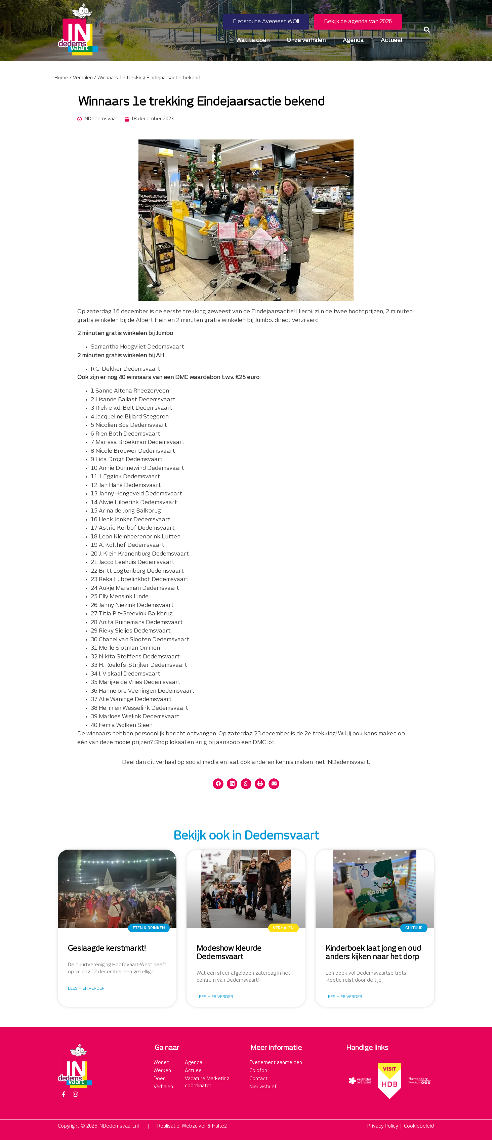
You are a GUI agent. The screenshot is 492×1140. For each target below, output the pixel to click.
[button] (427, 29)
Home (61, 78)
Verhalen (83, 78)
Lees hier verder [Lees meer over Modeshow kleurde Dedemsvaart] (215, 997)
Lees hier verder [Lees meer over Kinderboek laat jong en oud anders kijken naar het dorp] (344, 997)
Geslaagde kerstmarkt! (107, 948)
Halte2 (219, 1126)
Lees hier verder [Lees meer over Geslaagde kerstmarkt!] (86, 988)
